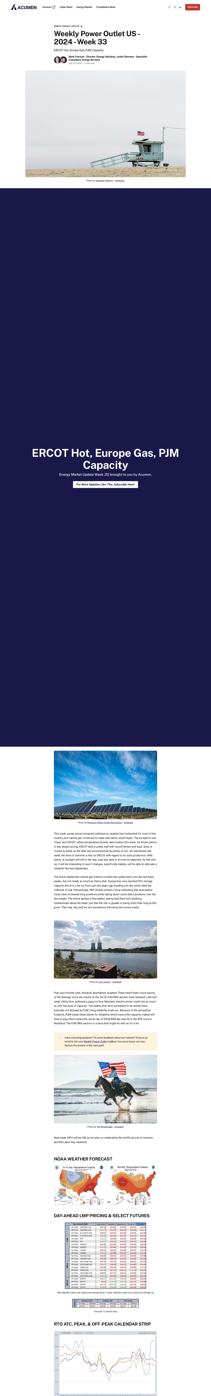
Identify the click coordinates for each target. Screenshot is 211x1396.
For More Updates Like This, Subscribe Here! (105, 484)
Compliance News (106, 7)
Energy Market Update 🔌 (68, 26)
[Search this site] (169, 7)
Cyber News (66, 7)
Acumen (49, 7)
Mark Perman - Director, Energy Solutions (92, 57)
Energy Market (84, 7)
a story (90, 1002)
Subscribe (192, 7)
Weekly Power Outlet (95, 1042)
